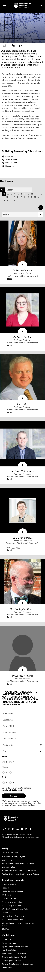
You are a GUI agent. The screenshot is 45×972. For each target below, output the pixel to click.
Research (9, 166)
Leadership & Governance (12, 891)
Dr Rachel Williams (22, 676)
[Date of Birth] (22, 726)
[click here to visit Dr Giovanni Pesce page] (22, 510)
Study (5, 849)
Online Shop (7, 968)
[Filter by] (22, 214)
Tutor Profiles (11, 160)
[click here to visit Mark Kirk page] (22, 377)
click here (31, 805)
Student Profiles (12, 163)
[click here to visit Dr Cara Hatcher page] (22, 310)
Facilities (9, 157)
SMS (4, 777)
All (4, 194)
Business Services (9, 884)
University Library (9, 867)
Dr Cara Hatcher (22, 337)
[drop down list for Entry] (22, 751)
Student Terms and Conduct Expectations (19, 871)
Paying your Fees (9, 943)
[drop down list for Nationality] (22, 745)
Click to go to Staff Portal (12, 961)
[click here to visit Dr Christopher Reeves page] (22, 581)
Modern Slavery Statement (13, 916)
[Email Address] (22, 732)
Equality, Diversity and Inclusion (15, 947)
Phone (5, 767)
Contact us (6, 940)
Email (9, 279)
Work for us (7, 895)
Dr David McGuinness (22, 471)
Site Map (5, 929)
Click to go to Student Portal (14, 957)
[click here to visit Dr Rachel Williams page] (22, 648)
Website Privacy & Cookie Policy (15, 909)
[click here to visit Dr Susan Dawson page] (22, 243)
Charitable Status (9, 899)
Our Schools (7, 860)
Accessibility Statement (11, 906)
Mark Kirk (22, 404)
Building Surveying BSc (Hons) (22, 151)
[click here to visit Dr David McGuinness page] (22, 443)
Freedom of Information (12, 902)
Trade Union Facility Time (12, 920)
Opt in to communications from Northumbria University (16, 789)
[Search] (18, 189)
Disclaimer (6, 913)
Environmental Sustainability (14, 954)
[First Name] (22, 713)
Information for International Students (18, 864)
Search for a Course (10, 853)
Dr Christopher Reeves (22, 609)
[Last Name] (22, 719)
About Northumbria (13, 880)
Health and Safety (9, 950)
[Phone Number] (22, 738)
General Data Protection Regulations (17, 964)
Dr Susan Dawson (22, 271)
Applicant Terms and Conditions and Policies (20, 874)
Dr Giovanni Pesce (22, 538)
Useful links (8, 935)
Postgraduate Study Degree (13, 857)
